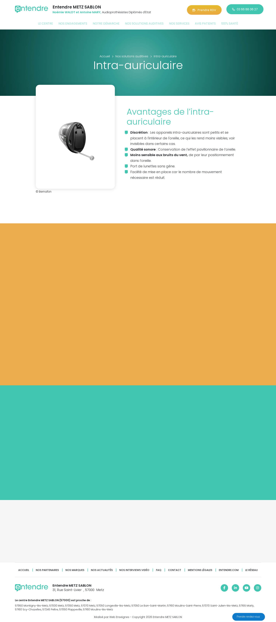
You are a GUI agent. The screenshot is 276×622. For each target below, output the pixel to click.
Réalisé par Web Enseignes (111, 616)
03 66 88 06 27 (245, 9)
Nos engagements (72, 23)
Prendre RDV (204, 9)
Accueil (23, 569)
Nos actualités (102, 569)
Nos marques (74, 569)
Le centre (45, 23)
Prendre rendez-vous (249, 616)
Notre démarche (106, 23)
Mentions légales (200, 569)
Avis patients (205, 23)
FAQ (158, 569)
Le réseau (251, 569)
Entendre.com (229, 569)
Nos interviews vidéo (134, 569)
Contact (174, 569)
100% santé (229, 23)
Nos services (179, 23)
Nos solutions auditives (144, 23)
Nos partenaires (47, 569)
